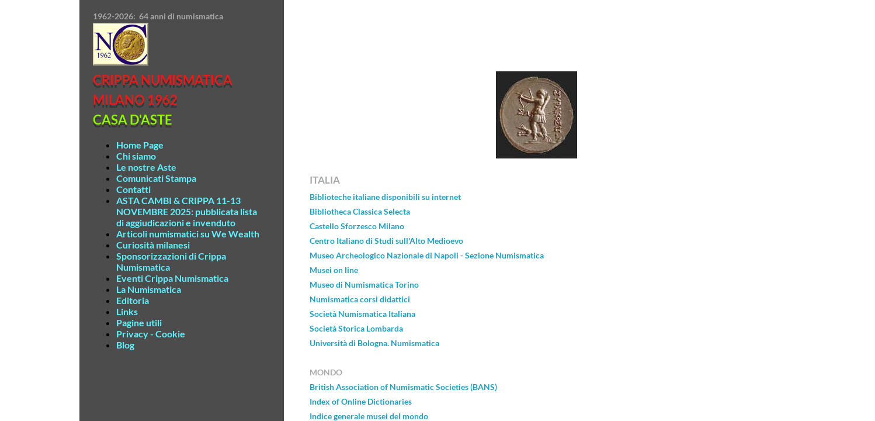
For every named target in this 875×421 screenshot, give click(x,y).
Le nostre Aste (146, 166)
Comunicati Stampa (156, 178)
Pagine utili (139, 322)
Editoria (132, 300)
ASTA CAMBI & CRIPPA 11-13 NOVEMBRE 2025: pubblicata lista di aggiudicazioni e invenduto (186, 211)
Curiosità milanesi (153, 244)
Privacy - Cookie (150, 333)
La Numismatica (148, 289)
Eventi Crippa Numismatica (172, 278)
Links (127, 311)
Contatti (133, 189)
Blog (125, 344)
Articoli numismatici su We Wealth (187, 233)
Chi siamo (136, 155)
